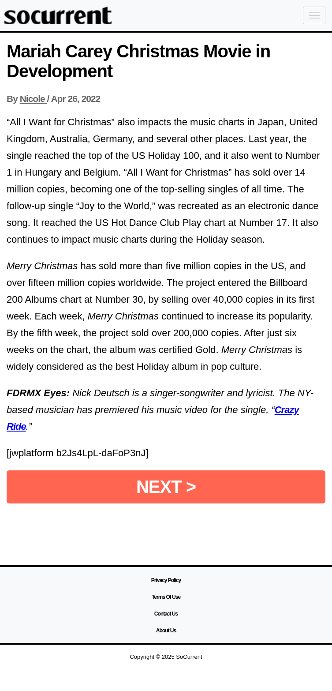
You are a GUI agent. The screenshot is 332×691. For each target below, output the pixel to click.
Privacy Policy (166, 580)
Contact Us (166, 614)
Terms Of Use (166, 597)
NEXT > (166, 486)
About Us (166, 630)
